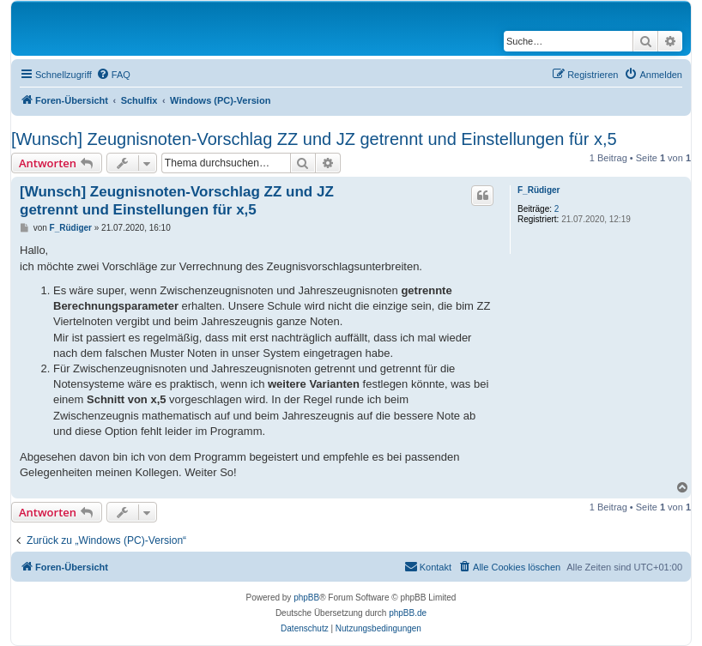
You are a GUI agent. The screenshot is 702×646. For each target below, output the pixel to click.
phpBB (306, 597)
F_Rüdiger (538, 190)
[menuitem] (113, 74)
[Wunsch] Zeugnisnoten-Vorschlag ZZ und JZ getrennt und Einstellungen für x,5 (314, 139)
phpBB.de (408, 613)
